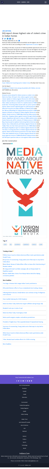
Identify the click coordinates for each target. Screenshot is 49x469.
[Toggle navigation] (45, 2)
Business (24, 388)
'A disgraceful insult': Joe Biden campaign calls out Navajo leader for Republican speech (21, 270)
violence (34, 244)
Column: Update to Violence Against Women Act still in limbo (18, 99)
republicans (26, 244)
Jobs (28, 2)
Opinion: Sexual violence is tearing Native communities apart (18, 101)
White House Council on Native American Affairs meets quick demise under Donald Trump (23, 256)
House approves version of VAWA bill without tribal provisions (19, 135)
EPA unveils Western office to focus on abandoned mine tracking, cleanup (22, 288)
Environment (25, 402)
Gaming (23, 2)
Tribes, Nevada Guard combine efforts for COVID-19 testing (19, 339)
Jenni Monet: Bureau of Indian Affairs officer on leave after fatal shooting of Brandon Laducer (24, 265)
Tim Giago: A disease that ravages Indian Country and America (20, 283)
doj (10, 244)
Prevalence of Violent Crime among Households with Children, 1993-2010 (21, 88)
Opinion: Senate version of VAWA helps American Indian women (19, 114)
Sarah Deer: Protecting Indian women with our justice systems (19, 105)
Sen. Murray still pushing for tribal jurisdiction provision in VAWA (19, 110)
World (24, 448)
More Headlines (7, 344)
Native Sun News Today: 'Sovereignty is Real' (15, 313)
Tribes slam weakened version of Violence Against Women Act (19, 134)
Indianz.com (28, 465)
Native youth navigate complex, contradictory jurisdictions (19, 317)
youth (41, 244)
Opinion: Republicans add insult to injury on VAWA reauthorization (20, 118)
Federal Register (24, 408)
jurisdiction (17, 244)
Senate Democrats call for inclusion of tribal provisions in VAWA (19, 120)
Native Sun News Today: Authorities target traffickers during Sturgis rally (23, 304)
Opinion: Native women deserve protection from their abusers (19, 132)
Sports (24, 442)
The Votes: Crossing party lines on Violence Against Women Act (19, 130)
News (18, 2)
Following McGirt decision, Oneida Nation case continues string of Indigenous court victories (24, 294)
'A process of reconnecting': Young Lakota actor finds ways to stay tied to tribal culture (23, 261)
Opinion (24, 436)
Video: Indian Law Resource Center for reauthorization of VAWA (19, 103)
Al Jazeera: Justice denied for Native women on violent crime (18, 95)
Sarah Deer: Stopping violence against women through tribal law (19, 116)
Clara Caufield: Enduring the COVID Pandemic (15, 299)
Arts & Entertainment (24, 385)
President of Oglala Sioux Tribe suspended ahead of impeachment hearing (23, 322)
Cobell (24, 394)
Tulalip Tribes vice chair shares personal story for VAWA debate (19, 126)
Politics (24, 439)
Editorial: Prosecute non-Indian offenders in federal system (18, 109)
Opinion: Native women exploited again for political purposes (19, 107)
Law (24, 428)
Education (24, 397)
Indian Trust (24, 419)
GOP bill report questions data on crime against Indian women (19, 137)
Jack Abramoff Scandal (24, 422)
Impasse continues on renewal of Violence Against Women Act (19, 112)
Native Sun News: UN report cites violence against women (18, 97)
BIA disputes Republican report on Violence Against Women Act (19, 128)
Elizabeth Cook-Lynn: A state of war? (13, 308)
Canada (24, 391)
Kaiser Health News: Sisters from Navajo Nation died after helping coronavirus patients (21, 275)
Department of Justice (32, 44)
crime (5, 244)
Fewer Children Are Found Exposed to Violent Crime (16, 83)
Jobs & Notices (24, 425)
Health (24, 411)
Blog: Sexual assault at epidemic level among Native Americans (19, 122)
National (24, 431)
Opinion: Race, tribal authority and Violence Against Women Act (19, 124)
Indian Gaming (24, 414)
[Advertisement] (25, 18)
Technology (24, 445)
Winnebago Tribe (37, 458)
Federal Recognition (24, 405)
